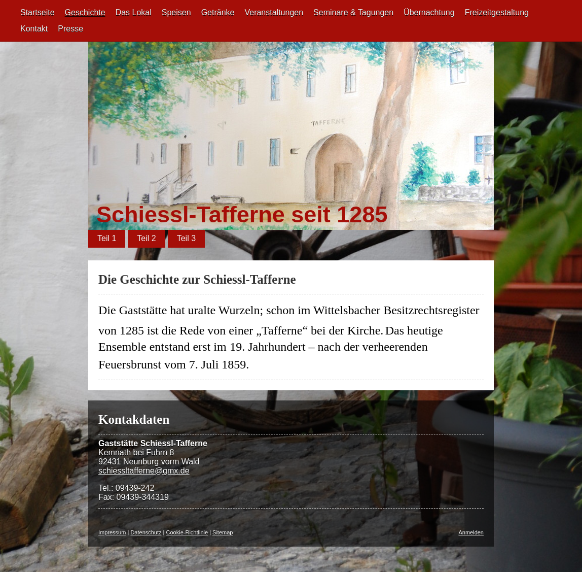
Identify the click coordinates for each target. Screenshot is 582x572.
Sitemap (222, 532)
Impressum (112, 532)
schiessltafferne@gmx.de (144, 470)
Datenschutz (145, 532)
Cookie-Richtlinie (187, 532)
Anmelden (471, 532)
